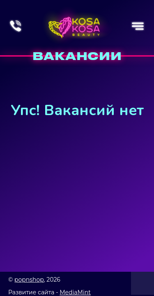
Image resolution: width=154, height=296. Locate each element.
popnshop (29, 279)
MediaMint (75, 292)
